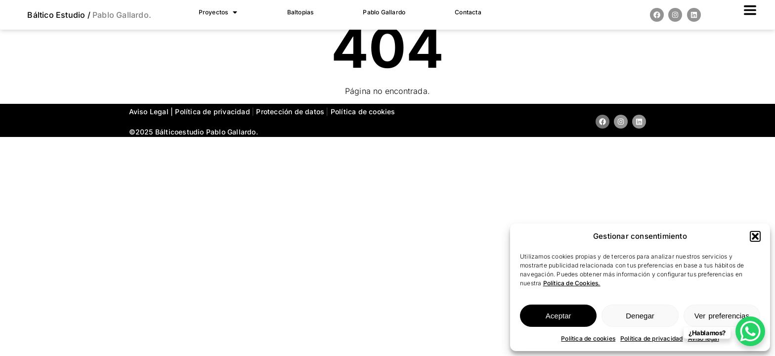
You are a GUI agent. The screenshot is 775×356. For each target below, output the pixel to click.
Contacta (468, 12)
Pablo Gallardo (384, 12)
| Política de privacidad (211, 111)
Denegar (640, 316)
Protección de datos (291, 111)
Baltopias (300, 12)
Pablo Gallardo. (120, 15)
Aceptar (558, 316)
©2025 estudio (166, 132)
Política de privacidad (651, 338)
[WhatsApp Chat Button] (750, 331)
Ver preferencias (721, 316)
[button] (755, 236)
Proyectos (218, 12)
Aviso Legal (149, 111)
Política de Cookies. (572, 283)
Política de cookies (588, 338)
